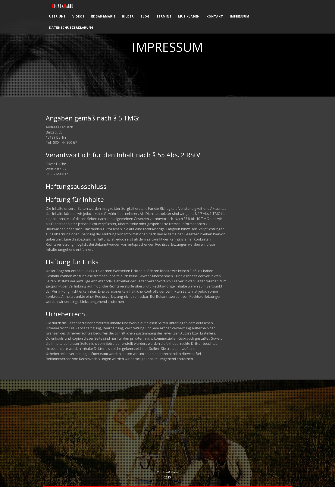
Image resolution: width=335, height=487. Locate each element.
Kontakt (215, 20)
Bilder (128, 20)
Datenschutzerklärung (71, 31)
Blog (145, 20)
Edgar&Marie (103, 20)
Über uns (57, 20)
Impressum (239, 20)
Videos (78, 20)
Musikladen (189, 20)
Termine (163, 20)
